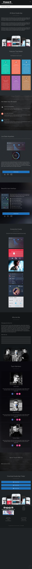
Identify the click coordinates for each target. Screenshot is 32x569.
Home (24, 506)
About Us (23, 507)
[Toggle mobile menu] (30, 1)
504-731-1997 (24, 519)
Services (24, 509)
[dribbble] (20, 394)
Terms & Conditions (8, 520)
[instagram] (17, 394)
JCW (23, 525)
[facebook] (12, 394)
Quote (8, 519)
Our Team (23, 508)
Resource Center (8, 518)
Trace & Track (8, 517)
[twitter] (15, 394)
